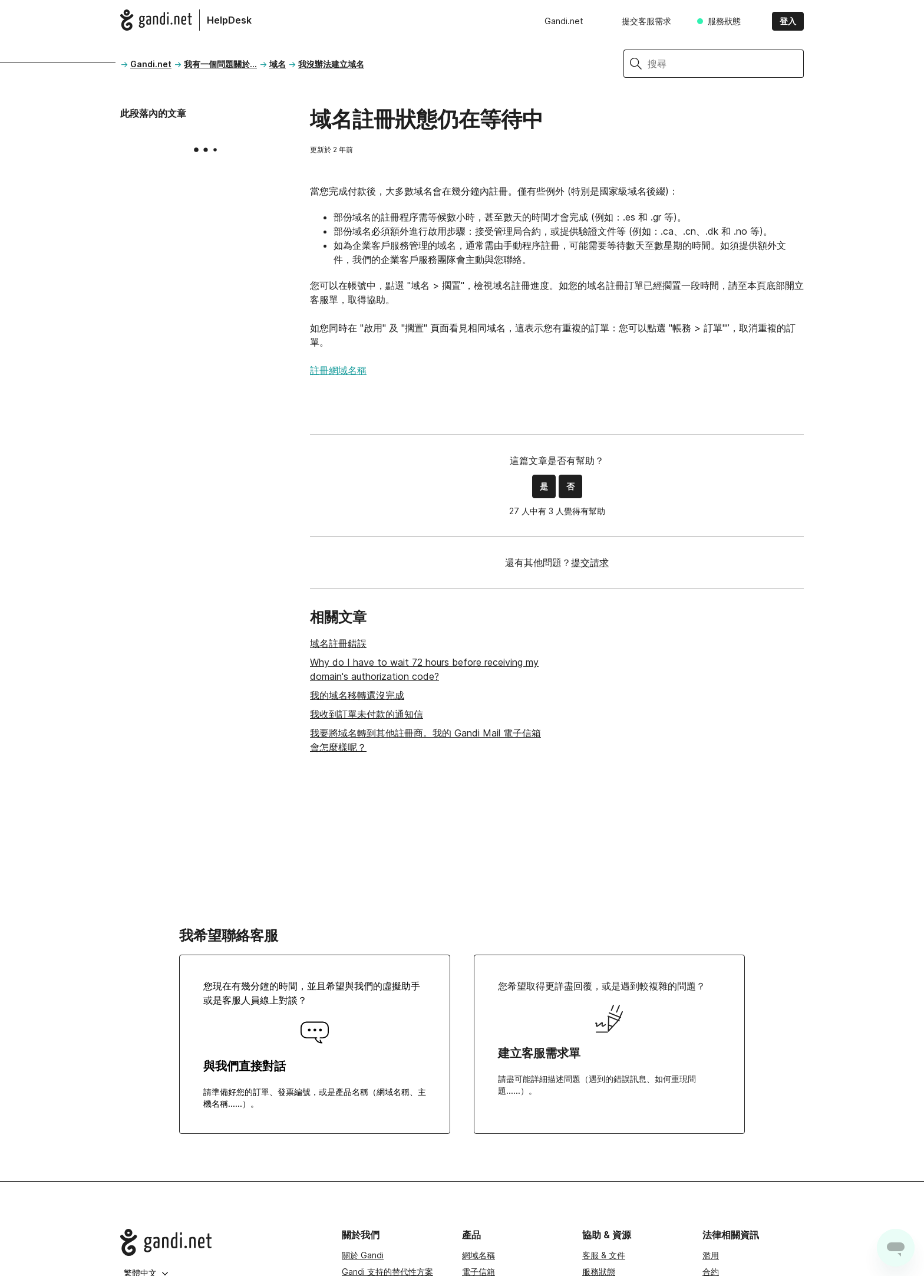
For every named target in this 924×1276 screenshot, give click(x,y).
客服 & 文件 (603, 1255)
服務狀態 (724, 21)
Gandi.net (563, 21)
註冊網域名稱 (338, 370)
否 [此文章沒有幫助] (570, 486)
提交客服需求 (646, 21)
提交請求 (590, 562)
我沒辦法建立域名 (331, 64)
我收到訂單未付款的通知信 (366, 714)
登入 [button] (788, 21)
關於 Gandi (363, 1255)
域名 (277, 64)
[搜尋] (726, 64)
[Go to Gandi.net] (221, 1242)
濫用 (710, 1255)
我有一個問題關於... (220, 64)
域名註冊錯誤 (338, 643)
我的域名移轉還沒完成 (357, 695)
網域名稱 (478, 1255)
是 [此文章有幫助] (544, 486)
